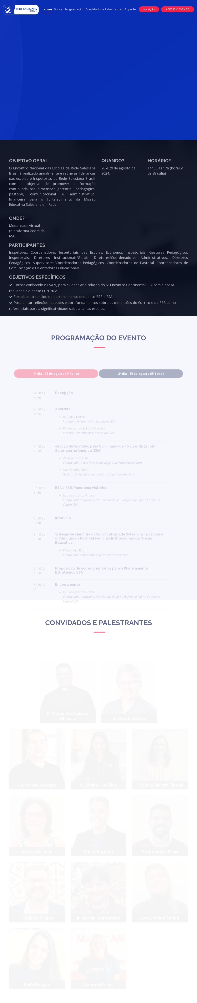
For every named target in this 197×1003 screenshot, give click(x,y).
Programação (73, 9)
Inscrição (149, 9)
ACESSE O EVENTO (177, 9)
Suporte (130, 9)
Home (48, 9)
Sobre (58, 9)
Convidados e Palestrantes (104, 9)
